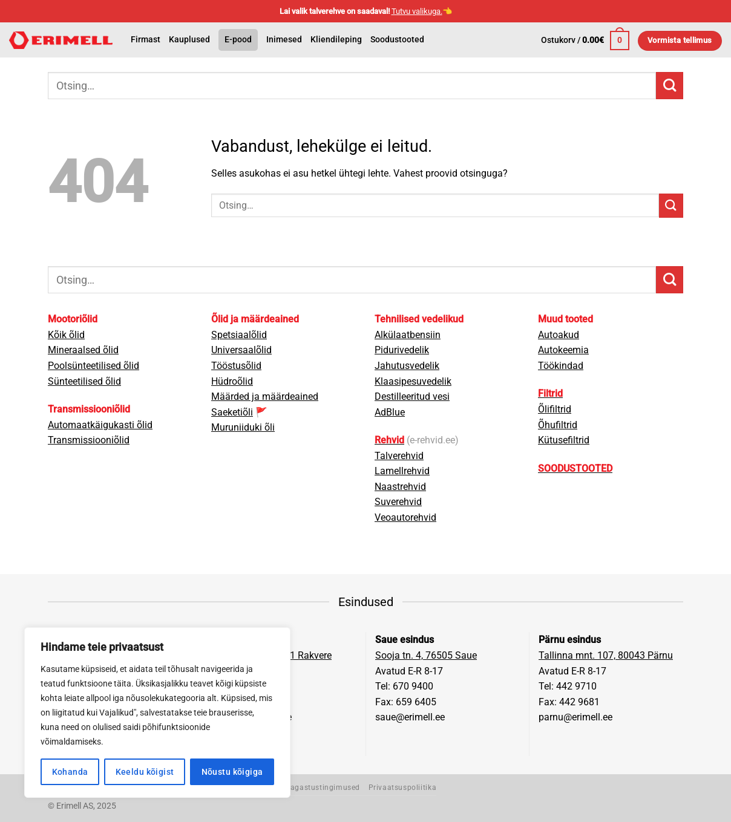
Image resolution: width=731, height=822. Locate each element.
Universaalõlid (241, 350)
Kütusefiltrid (563, 440)
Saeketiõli (232, 412)
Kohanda (70, 772)
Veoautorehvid (405, 517)
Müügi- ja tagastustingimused (306, 787)
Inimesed (284, 39)
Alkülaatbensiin (408, 335)
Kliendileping (336, 39)
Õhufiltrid (557, 425)
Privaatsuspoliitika (403, 787)
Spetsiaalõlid (239, 335)
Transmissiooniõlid (88, 440)
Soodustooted (397, 39)
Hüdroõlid (232, 381)
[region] (157, 712)
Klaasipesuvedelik (413, 381)
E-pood (238, 39)
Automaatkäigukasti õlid (100, 425)
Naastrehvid (400, 486)
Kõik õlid (66, 335)
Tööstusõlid (236, 365)
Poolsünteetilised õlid (93, 365)
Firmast (145, 39)
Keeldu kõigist (145, 772)
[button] (585, 40)
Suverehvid (398, 501)
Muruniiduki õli (243, 427)
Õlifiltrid (554, 409)
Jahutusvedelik (407, 365)
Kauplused (189, 39)
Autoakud (558, 335)
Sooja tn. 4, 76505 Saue (426, 655)
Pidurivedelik (402, 350)
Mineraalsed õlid (83, 350)
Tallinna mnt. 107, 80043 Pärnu (606, 655)
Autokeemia (563, 350)
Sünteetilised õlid (84, 381)
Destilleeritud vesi (412, 396)
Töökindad (560, 365)
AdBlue (390, 412)
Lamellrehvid (402, 471)
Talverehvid (399, 456)
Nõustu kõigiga (232, 772)
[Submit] (669, 85)
